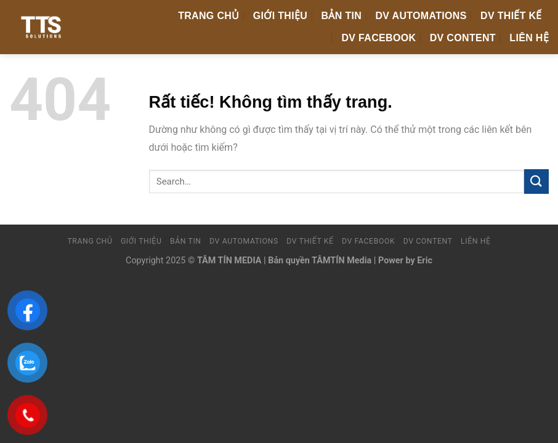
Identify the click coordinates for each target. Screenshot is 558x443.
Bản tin (341, 15)
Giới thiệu (280, 15)
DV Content (463, 38)
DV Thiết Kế (511, 15)
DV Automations (421, 15)
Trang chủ (208, 15)
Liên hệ (529, 38)
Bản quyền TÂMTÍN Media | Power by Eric (350, 260)
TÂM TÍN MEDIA (229, 260)
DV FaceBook (378, 38)
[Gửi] (536, 181)
